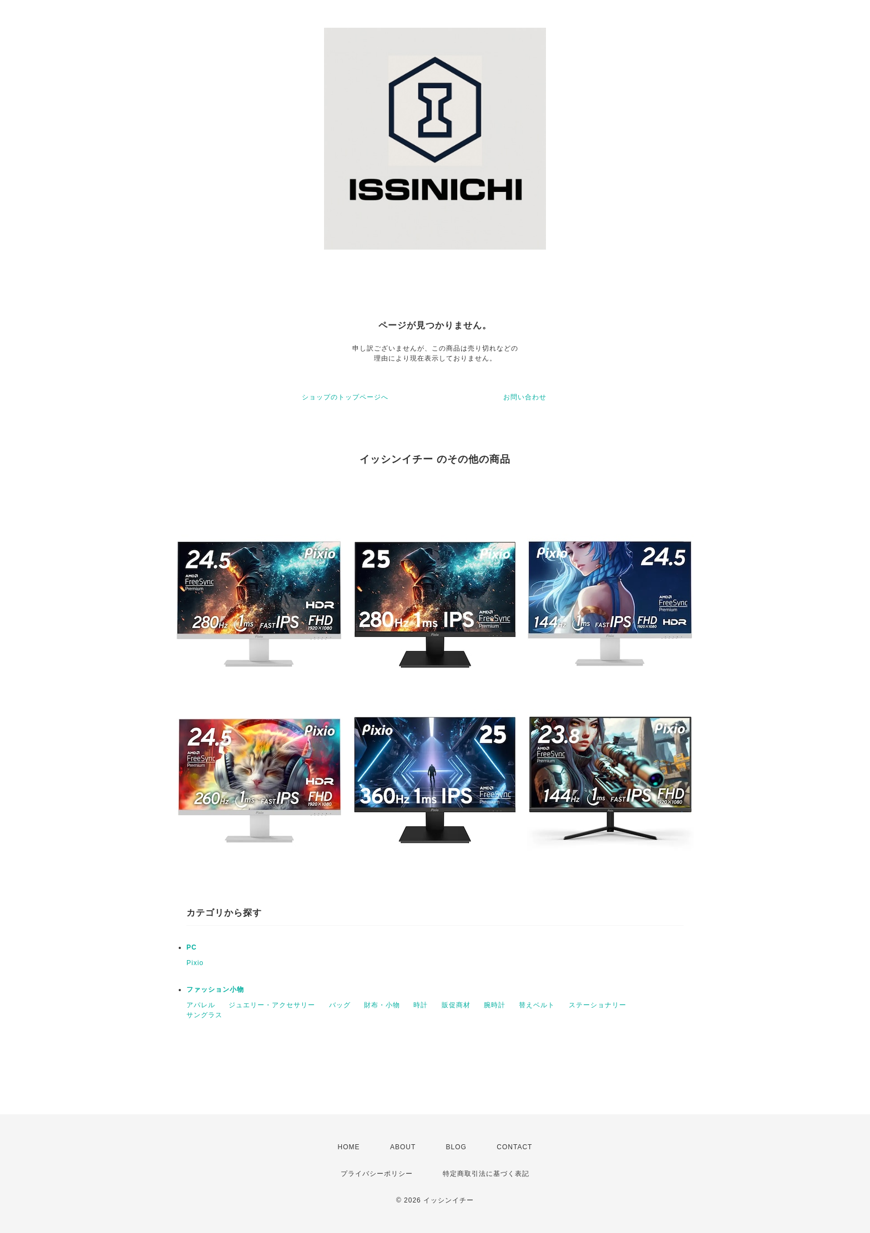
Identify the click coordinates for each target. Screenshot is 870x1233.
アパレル (200, 1005)
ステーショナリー (597, 1005)
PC (191, 947)
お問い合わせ (525, 397)
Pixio (195, 963)
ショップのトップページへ (345, 397)
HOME (349, 1147)
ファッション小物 (215, 989)
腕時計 (494, 1005)
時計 (420, 1005)
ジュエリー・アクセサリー (272, 1005)
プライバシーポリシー (377, 1174)
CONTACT (514, 1147)
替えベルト (537, 1005)
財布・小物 (382, 1005)
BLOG (456, 1147)
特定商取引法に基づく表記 (486, 1174)
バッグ (340, 1005)
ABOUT (403, 1147)
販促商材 (456, 1005)
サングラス (204, 1015)
